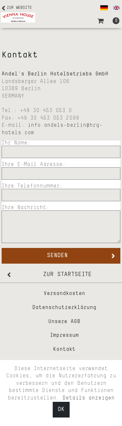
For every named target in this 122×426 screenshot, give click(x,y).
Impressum (64, 335)
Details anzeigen (88, 398)
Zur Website (19, 8)
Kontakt (64, 349)
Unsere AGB (64, 321)
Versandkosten (64, 293)
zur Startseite (67, 274)
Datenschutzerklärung (64, 307)
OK (61, 409)
